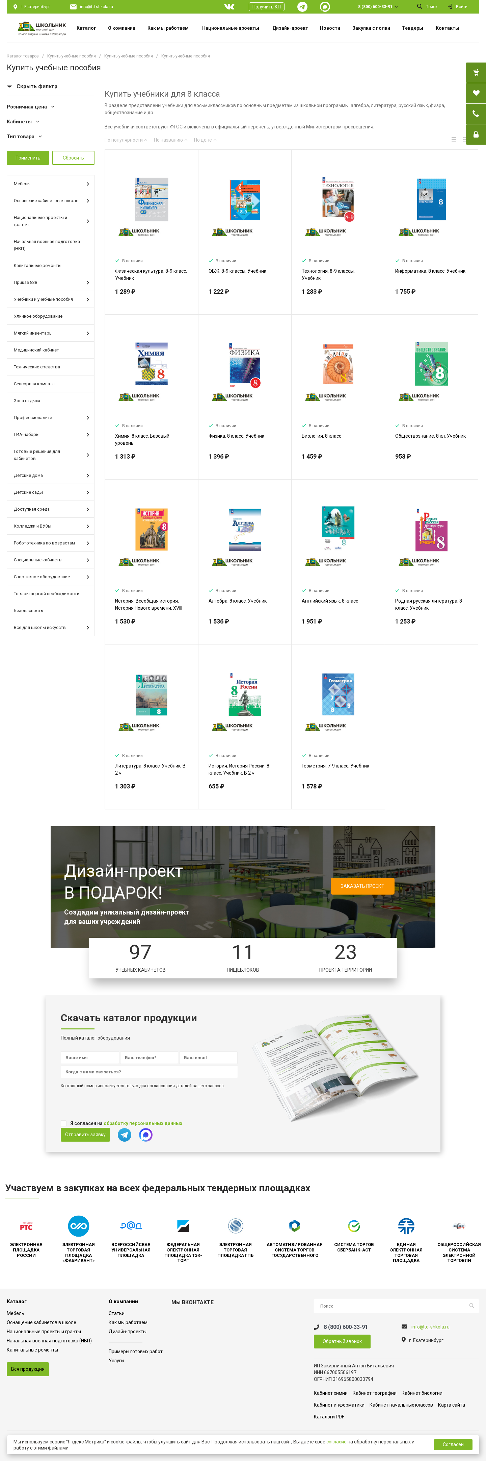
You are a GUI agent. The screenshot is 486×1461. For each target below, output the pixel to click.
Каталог (17, 1302)
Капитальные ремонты (37, 265)
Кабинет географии (375, 1393)
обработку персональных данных (143, 1123)
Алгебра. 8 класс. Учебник (238, 601)
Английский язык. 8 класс (330, 601)
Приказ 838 (51, 282)
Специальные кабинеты (51, 560)
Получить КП (266, 6)
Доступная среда (51, 509)
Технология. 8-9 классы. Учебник (328, 274)
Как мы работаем (128, 1322)
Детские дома (51, 475)
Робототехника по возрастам (51, 543)
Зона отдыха (27, 400)
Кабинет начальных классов (401, 1405)
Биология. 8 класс (321, 436)
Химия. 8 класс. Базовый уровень (142, 439)
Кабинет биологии (422, 1393)
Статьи (117, 1313)
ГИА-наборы (51, 435)
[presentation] (112, 1105)
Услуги (116, 1360)
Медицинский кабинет (36, 349)
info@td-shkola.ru (96, 6)
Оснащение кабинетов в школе (51, 201)
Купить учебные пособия (71, 56)
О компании (123, 1302)
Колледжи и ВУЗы (51, 526)
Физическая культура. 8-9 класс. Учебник (151, 274)
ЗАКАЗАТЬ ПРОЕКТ (362, 886)
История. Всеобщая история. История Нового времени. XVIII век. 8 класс (148, 608)
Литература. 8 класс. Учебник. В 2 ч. (150, 769)
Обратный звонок (342, 1341)
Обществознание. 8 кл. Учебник (430, 436)
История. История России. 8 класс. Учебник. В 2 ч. (239, 769)
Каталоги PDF (329, 1416)
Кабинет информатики (339, 1405)
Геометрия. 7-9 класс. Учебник (335, 766)
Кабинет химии (331, 1393)
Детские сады (51, 492)
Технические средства (37, 366)
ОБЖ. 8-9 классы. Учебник (237, 271)
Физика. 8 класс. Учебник (236, 436)
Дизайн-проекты (127, 1331)
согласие (336, 1441)
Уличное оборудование (38, 316)
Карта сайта (451, 1405)
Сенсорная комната (34, 383)
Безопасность (28, 610)
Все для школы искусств (51, 628)
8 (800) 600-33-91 (375, 6)
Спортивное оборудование (51, 577)
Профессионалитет (51, 418)
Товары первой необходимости (46, 593)
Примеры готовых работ (136, 1351)
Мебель (51, 184)
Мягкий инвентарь (51, 333)
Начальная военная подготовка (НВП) (47, 245)
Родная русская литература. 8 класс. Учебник (428, 604)
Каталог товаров (23, 56)
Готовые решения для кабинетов (51, 455)
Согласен (453, 1444)
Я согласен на (126, 1123)
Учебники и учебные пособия (51, 299)
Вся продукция (28, 1369)
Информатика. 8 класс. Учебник (430, 271)
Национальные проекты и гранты (51, 221)
